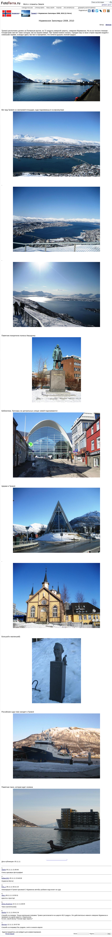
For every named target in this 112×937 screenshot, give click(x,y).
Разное (58, 8)
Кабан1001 (5, 878)
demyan (4, 924)
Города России (27, 8)
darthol (4, 912)
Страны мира (39, 8)
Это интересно (69, 8)
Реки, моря (50, 8)
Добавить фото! (106, 5)
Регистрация (9, 934)
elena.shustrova (7, 904)
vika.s (3, 895)
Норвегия (10, 13)
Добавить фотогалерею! (86, 8)
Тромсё (29, 13)
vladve (4, 870)
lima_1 (4, 887)
